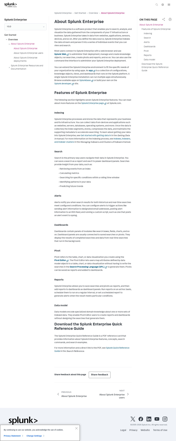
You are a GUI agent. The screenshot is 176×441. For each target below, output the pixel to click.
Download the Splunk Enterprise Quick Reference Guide (155, 67)
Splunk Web (60, 54)
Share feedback (99, 375)
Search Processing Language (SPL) (87, 267)
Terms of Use (160, 430)
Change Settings (34, 437)
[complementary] (163, 19)
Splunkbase (85, 81)
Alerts (146, 42)
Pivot (146, 51)
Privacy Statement (12, 437)
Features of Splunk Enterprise (156, 29)
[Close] (76, 429)
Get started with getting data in (96, 136)
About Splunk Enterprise (151, 25)
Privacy (133, 430)
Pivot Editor (60, 261)
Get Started (80, 13)
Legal (123, 430)
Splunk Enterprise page (92, 103)
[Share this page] (163, 19)
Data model (149, 60)
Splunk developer (62, 84)
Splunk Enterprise (63, 13)
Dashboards (149, 47)
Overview (93, 13)
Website (145, 430)
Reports (147, 55)
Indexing (148, 34)
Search (147, 38)
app (91, 71)
